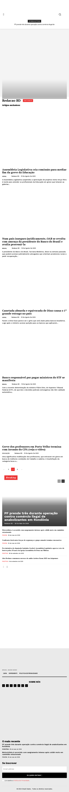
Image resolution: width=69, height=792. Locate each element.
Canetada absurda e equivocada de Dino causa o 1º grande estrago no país (34, 312)
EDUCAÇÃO (6, 453)
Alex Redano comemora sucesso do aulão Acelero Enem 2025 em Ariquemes (30, 558)
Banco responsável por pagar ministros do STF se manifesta (33, 379)
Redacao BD (15, 176)
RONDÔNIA (5, 749)
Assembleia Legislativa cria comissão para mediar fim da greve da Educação (34, 171)
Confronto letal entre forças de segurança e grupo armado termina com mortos (31, 540)
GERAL (4, 176)
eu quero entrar (34, 775)
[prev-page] (4, 469)
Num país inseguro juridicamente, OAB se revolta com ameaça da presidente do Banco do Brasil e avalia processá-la (33, 241)
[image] (34, 712)
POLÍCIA (4, 535)
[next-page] (22, 469)
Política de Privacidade (21, 780)
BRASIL (4, 248)
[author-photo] (9, 176)
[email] (34, 769)
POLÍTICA (5, 553)
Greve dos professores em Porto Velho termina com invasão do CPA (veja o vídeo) (31, 448)
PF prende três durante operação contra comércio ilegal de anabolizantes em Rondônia (31, 516)
